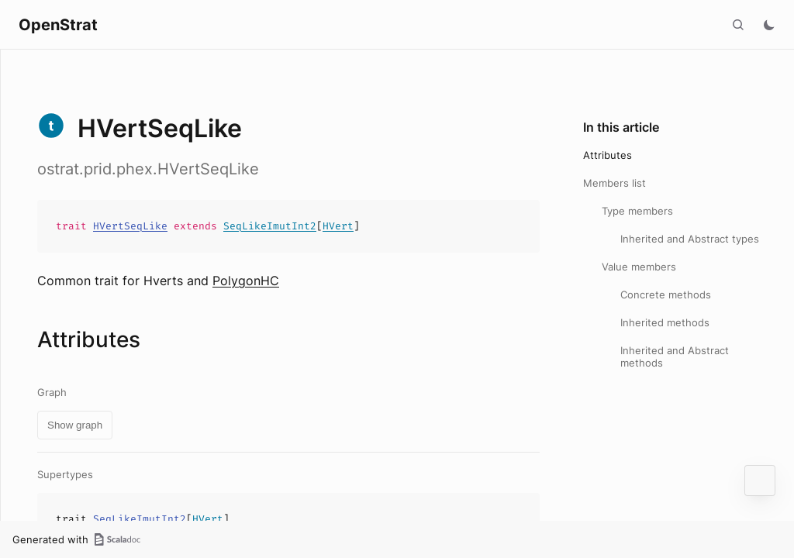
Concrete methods (665, 294)
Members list (614, 183)
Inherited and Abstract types (689, 238)
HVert (338, 225)
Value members (639, 266)
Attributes (607, 155)
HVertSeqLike (130, 225)
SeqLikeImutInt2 (269, 225)
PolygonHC (245, 280)
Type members (637, 211)
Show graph (74, 425)
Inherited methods (664, 322)
